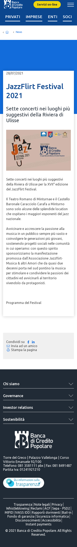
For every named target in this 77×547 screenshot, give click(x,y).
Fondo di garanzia (20, 516)
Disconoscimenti (27, 520)
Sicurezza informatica (52, 516)
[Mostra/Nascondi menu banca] (70, 4)
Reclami (37, 508)
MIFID (9, 512)
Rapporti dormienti (46, 512)
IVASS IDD (22, 512)
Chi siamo (11, 384)
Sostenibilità (13, 419)
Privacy (57, 504)
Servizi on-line (47, 4)
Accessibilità (51, 520)
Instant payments (39, 524)
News (19, 32)
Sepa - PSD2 (61, 508)
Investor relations (18, 407)
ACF (47, 508)
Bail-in (66, 512)
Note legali (42, 504)
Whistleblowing (17, 508)
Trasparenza (23, 504)
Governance (13, 396)
